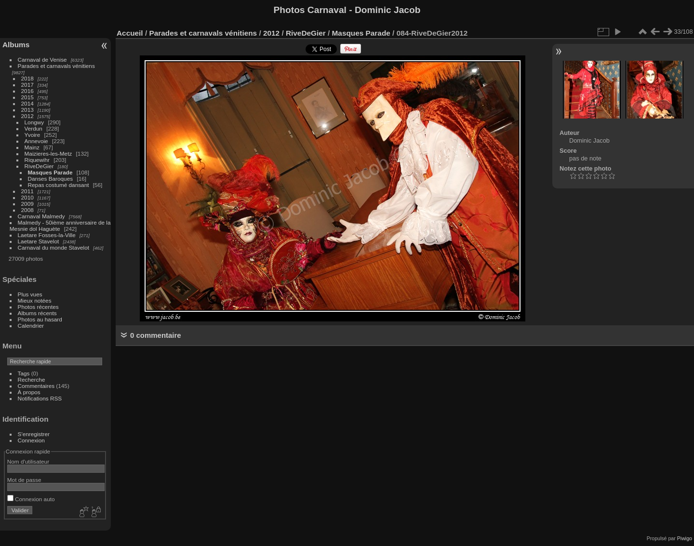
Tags (24, 373)
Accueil (130, 33)
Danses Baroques (50, 178)
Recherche (31, 379)
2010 (27, 197)
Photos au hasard (40, 319)
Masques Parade (50, 172)
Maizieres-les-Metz (48, 153)
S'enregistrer (34, 434)
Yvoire (32, 135)
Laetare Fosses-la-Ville (47, 235)
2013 (27, 110)
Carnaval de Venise (42, 59)
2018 (27, 78)
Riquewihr (37, 160)
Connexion (31, 440)
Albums (15, 44)
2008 (27, 210)
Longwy (34, 122)
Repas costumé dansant (58, 185)
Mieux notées (35, 300)
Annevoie (36, 141)
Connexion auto (31, 499)
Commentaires (36, 386)
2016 (27, 91)
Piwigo (684, 538)
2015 (27, 97)
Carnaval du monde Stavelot (53, 247)
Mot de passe (24, 480)
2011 (27, 191)
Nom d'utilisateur (28, 461)
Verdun (33, 128)
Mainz (32, 147)
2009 (27, 203)
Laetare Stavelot (38, 241)
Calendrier (31, 325)
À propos (29, 392)
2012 (27, 116)
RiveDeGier (39, 166)
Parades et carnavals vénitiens (56, 66)
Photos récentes (38, 307)
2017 (27, 84)
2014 (27, 103)
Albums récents (37, 313)
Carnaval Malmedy (41, 216)
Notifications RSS (40, 398)
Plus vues (30, 294)
